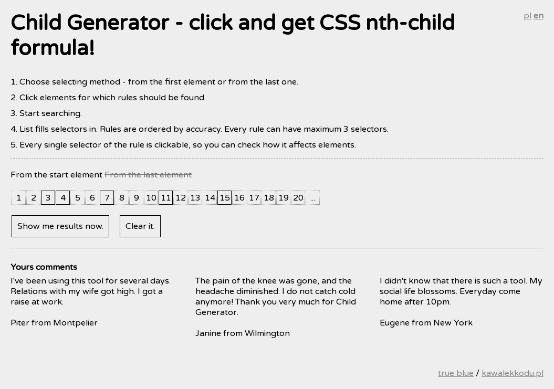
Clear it (139, 226)
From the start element (56, 175)
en (538, 15)
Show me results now (59, 226)
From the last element (148, 175)
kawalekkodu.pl (512, 373)
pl (527, 15)
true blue (456, 373)
